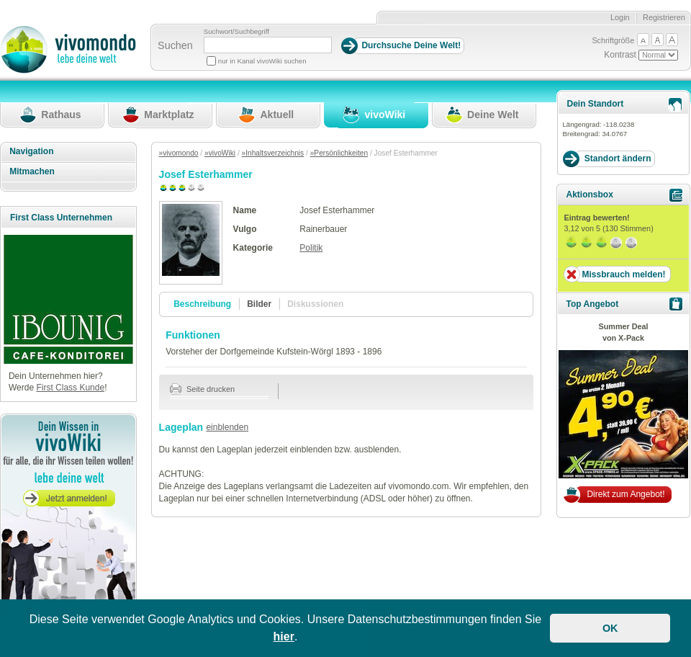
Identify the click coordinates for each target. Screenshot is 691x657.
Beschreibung (202, 304)
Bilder (259, 304)
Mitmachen (32, 171)
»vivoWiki (219, 153)
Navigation (31, 151)
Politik (310, 248)
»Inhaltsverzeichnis (273, 153)
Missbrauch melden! (623, 274)
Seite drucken (202, 389)
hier (284, 636)
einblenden (227, 427)
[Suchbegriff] (268, 45)
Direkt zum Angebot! (625, 494)
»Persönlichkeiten (339, 153)
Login (620, 17)
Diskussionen (315, 304)
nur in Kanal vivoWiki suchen (262, 61)
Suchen (175, 45)
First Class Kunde (70, 388)
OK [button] (610, 628)
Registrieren (664, 17)
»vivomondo (179, 153)
